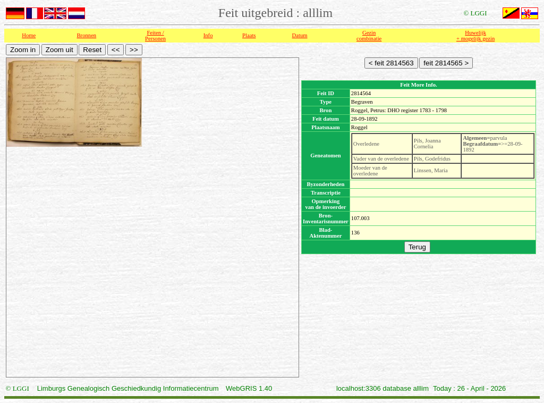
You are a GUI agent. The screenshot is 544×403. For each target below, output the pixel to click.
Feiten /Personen (155, 35)
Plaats (249, 35)
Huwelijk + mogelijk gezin (475, 35)
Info (208, 35)
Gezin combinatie (368, 35)
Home (29, 35)
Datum (300, 35)
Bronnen (87, 35)
